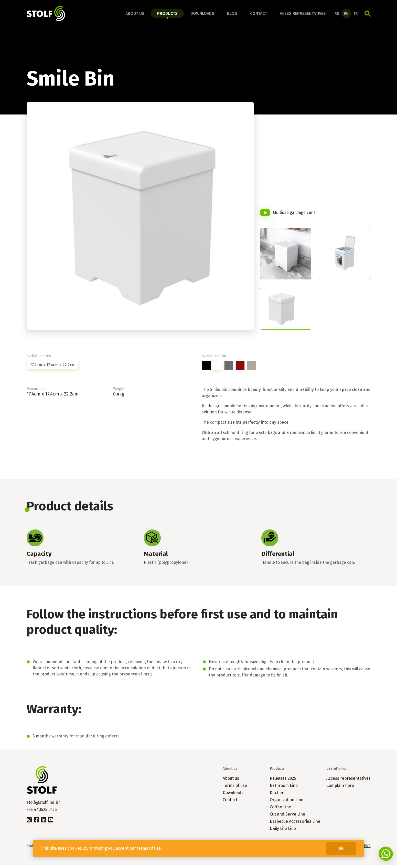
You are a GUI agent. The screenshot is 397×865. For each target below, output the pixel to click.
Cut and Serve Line (287, 814)
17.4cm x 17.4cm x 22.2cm (53, 364)
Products (167, 13)
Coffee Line (280, 807)
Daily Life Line (283, 828)
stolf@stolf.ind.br (43, 802)
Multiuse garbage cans (294, 212)
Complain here (340, 785)
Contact (258, 13)
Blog (232, 13)
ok (341, 848)
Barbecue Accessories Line (295, 821)
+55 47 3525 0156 (42, 809)
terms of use (149, 848)
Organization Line (286, 799)
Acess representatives (303, 13)
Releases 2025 (283, 778)
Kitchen (277, 792)
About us (134, 13)
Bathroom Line (284, 785)
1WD (367, 846)
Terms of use (235, 785)
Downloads (202, 13)
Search (367, 14)
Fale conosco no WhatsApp (386, 854)
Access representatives (348, 778)
